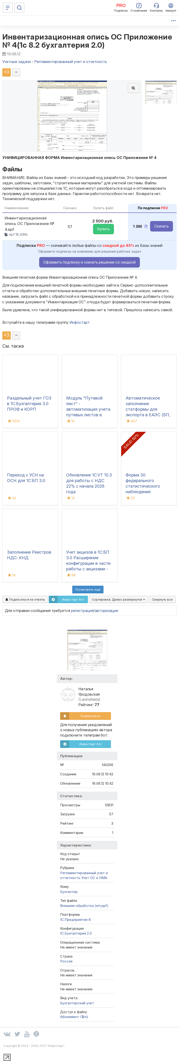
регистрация (82, 610)
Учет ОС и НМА (94, 878)
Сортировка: (118, 599)
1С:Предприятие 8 (75, 919)
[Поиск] (19, 8)
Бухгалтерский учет (77, 1003)
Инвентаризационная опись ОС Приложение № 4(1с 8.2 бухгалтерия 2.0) (87, 41)
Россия (66, 961)
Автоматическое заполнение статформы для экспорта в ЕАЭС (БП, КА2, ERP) (148, 409)
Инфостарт (79, 322)
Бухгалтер (69, 891)
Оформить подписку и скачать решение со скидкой (89, 262)
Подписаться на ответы (25, 599)
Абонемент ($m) (74, 1017)
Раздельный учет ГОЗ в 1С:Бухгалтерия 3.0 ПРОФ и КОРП (29, 404)
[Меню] (8, 8)
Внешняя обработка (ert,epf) (84, 905)
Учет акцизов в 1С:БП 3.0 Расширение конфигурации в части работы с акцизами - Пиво (88, 563)
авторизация (106, 610)
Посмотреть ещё (87, 589)
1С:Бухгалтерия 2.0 (76, 933)
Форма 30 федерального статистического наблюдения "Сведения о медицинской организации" (143, 492)
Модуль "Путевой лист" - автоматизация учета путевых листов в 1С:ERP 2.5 (88, 409)
